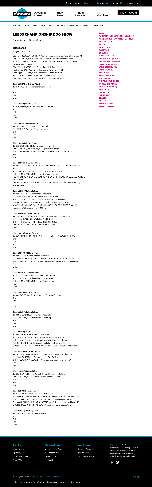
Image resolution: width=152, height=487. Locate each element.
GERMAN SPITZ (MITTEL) (109, 61)
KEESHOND (104, 72)
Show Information (20, 456)
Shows (34, 25)
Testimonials (50, 456)
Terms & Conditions (52, 477)
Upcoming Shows (40, 14)
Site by (135, 476)
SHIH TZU (103, 101)
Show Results (61, 14)
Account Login (83, 452)
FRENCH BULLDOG (107, 55)
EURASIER (103, 53)
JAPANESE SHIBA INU (108, 67)
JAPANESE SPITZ (106, 70)
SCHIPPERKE (104, 92)
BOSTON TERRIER (106, 41)
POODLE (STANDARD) (108, 86)
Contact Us (49, 460)
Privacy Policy (38, 477)
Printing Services (80, 14)
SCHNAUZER (104, 95)
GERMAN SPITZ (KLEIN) (109, 58)
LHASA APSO (104, 78)
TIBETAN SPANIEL (106, 103)
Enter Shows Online (86, 456)
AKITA (101, 33)
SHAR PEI (103, 98)
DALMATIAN (104, 50)
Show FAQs (17, 460)
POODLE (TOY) (105, 89)
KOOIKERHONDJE (106, 75)
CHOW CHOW (104, 47)
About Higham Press (53, 449)
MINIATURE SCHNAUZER (109, 81)
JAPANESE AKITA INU (108, 64)
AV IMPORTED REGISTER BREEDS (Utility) (116, 36)
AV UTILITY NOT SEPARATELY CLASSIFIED (116, 39)
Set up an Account (85, 449)
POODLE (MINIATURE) (108, 84)
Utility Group (86, 25)
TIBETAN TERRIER (106, 106)
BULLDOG (103, 44)
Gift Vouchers (103, 14)
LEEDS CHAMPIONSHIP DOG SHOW (53, 25)
